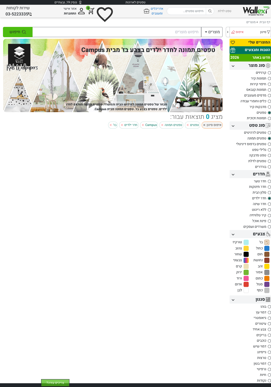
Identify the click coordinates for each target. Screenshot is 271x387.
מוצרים (251, 22)
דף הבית (265, 22)
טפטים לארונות (135, 2)
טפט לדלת (224, 11)
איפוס (240, 32)
